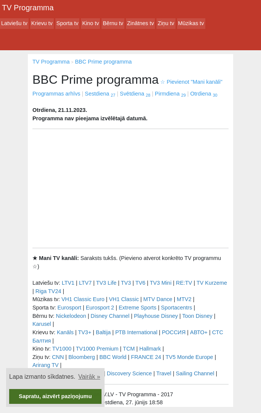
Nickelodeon (71, 316)
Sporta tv (67, 23)
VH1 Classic (124, 299)
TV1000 (61, 349)
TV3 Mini (161, 283)
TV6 (140, 283)
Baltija (103, 332)
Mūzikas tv (191, 23)
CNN (58, 357)
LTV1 (68, 283)
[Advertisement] (130, 188)
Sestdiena (100, 94)
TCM (129, 349)
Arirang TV (45, 365)
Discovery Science (129, 373)
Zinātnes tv (140, 23)
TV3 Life (106, 283)
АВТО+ (199, 332)
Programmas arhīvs (56, 94)
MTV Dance (157, 299)
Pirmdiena (170, 94)
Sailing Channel (195, 373)
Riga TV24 (48, 291)
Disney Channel (110, 316)
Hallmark (150, 349)
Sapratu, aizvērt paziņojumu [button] (55, 396)
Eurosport (69, 308)
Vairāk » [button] (89, 376)
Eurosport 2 (100, 308)
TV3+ (84, 332)
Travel (163, 373)
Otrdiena (203, 94)
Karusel (41, 324)
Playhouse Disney (156, 316)
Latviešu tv (14, 23)
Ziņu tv (166, 23)
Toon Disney (197, 316)
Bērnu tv (113, 23)
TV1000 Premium (97, 349)
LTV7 (85, 283)
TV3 (126, 283)
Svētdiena (135, 94)
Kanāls (65, 332)
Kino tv (90, 23)
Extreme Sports (137, 308)
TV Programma (28, 7)
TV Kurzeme (212, 283)
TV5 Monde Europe (189, 357)
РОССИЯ (173, 332)
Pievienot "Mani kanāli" (191, 82)
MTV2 (184, 299)
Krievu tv (42, 23)
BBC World (112, 357)
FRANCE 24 (146, 357)
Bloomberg (81, 357)
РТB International (136, 332)
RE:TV (184, 283)
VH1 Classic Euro (83, 299)
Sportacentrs (176, 308)
